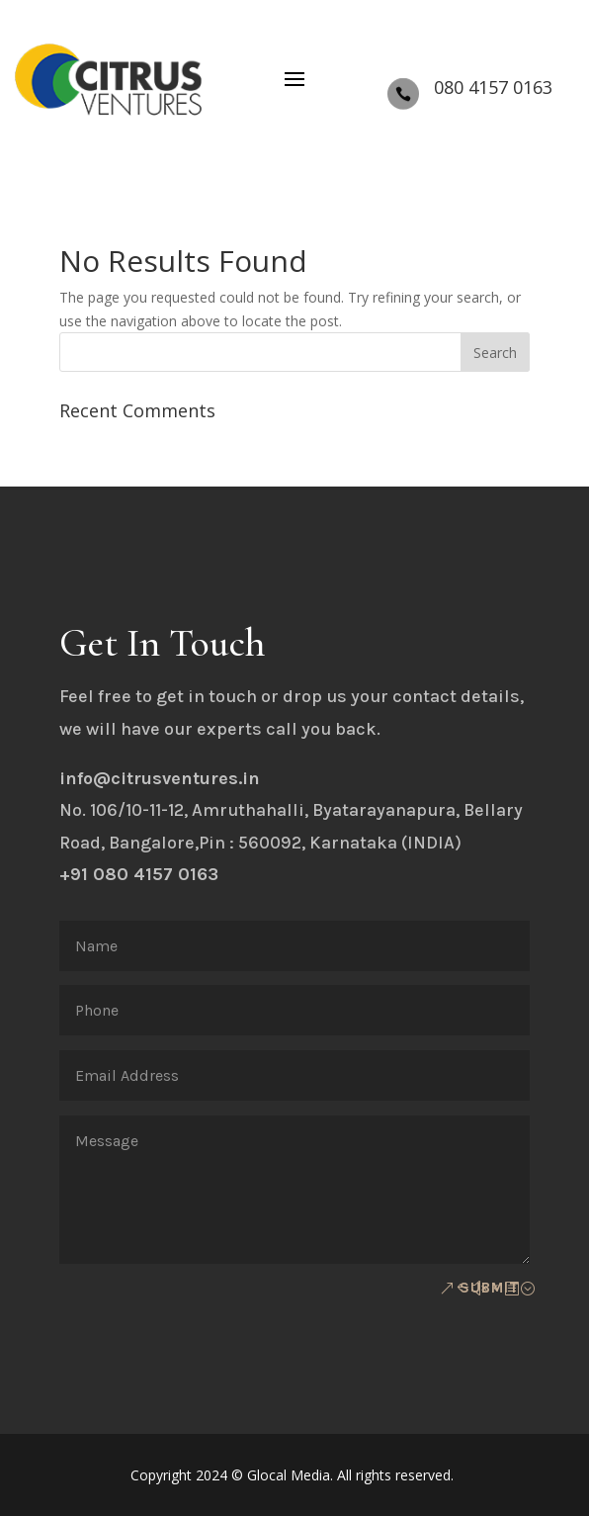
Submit (490, 1287)
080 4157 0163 (493, 87)
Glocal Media (288, 1475)
